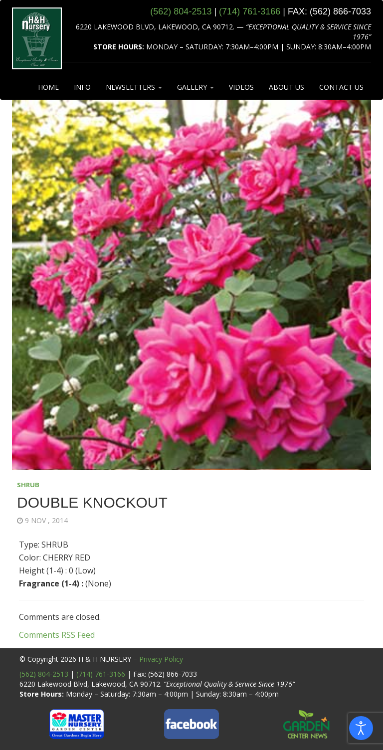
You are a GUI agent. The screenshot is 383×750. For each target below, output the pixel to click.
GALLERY (195, 87)
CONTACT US (341, 87)
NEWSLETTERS (134, 87)
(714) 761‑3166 (249, 11)
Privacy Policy (161, 659)
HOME (48, 87)
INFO (82, 87)
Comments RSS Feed (57, 634)
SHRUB (28, 484)
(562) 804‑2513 (180, 11)
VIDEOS (241, 87)
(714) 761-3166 (100, 674)
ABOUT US (286, 87)
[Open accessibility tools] (361, 728)
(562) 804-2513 (43, 674)
